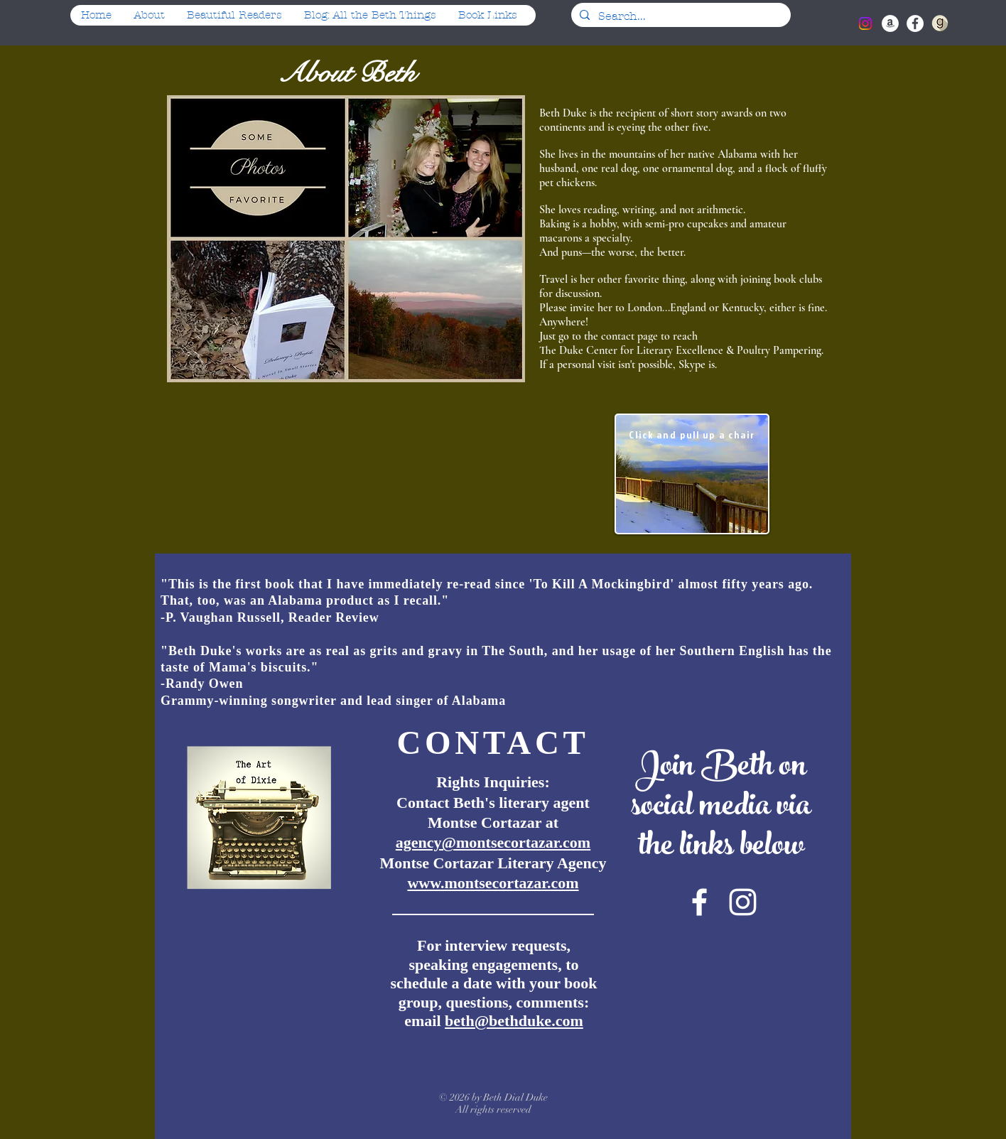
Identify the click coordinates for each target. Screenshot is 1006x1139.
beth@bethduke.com (514, 1021)
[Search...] (679, 16)
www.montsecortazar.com (492, 883)
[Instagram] (865, 23)
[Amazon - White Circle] (890, 23)
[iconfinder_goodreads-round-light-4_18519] (939, 23)
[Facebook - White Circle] (915, 23)
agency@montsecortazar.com (493, 842)
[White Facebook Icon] (699, 902)
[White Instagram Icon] (743, 902)
